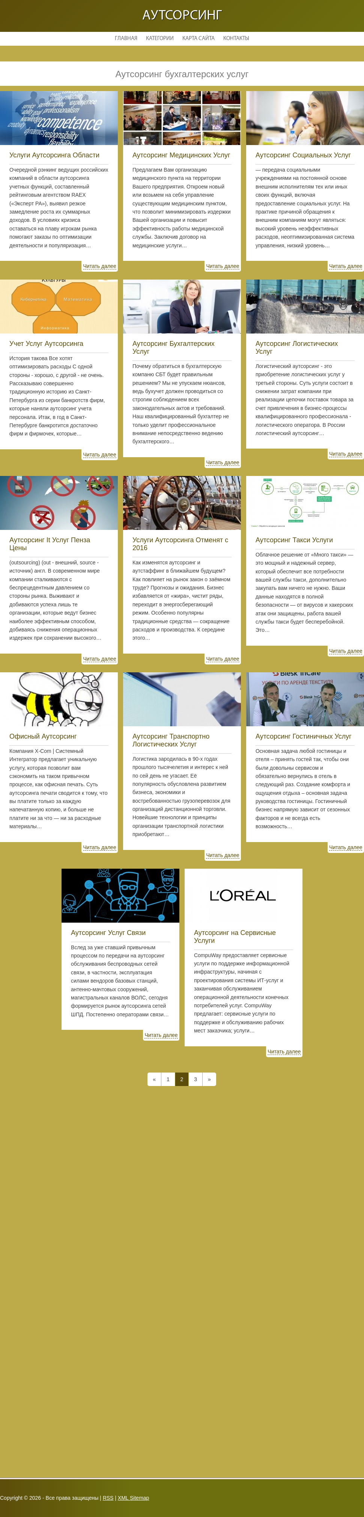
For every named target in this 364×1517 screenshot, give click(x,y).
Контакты (236, 39)
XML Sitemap (133, 1498)
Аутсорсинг (182, 16)
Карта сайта (198, 39)
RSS (108, 1498)
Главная (126, 39)
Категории (160, 39)
